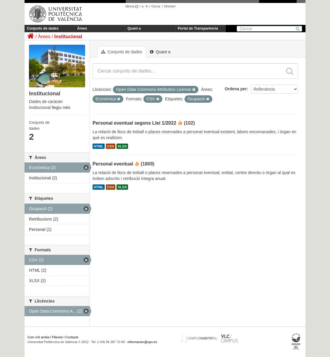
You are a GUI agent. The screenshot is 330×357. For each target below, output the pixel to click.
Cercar (156, 6)
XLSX (122, 146)
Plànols (57, 337)
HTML (98, 146)
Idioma (132, 6)
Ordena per (236, 88)
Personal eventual (113, 163)
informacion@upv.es (142, 342)
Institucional (68, 36)
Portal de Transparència (198, 28)
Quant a (134, 28)
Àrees (82, 28)
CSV (110, 146)
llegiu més (61, 107)
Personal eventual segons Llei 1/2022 (134, 123)
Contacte (71, 337)
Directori (169, 6)
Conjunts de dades (43, 28)
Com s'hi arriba (38, 337)
